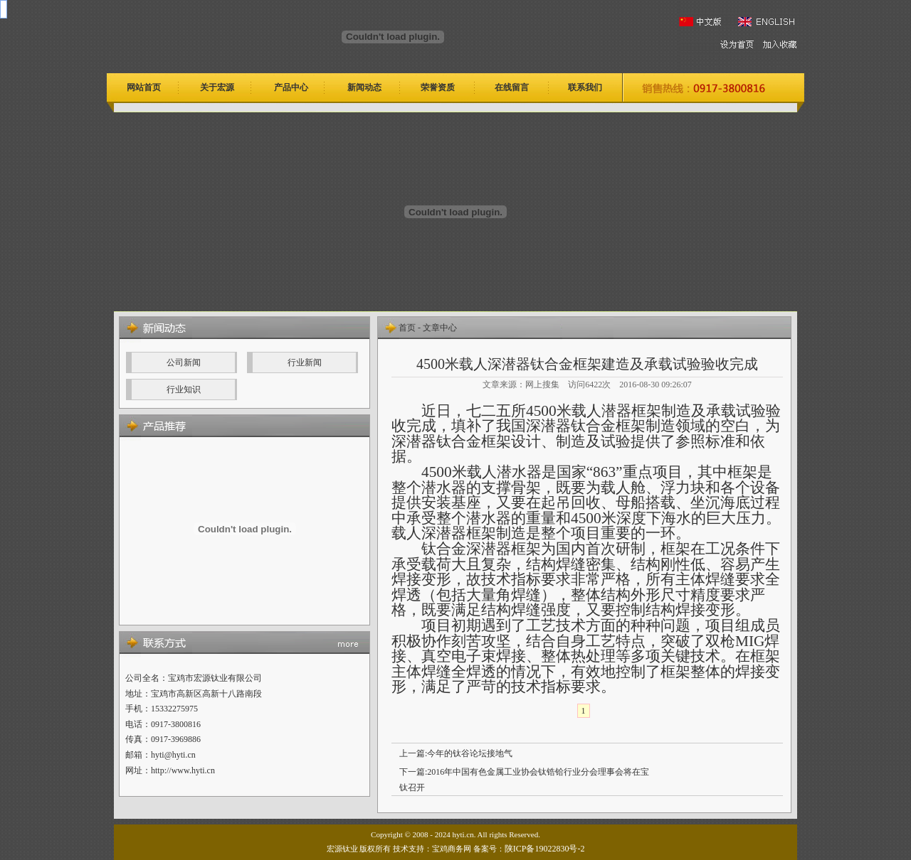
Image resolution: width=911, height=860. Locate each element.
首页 (407, 328)
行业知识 (184, 389)
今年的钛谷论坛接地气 (469, 753)
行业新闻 (305, 362)
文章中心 (440, 328)
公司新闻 (184, 362)
